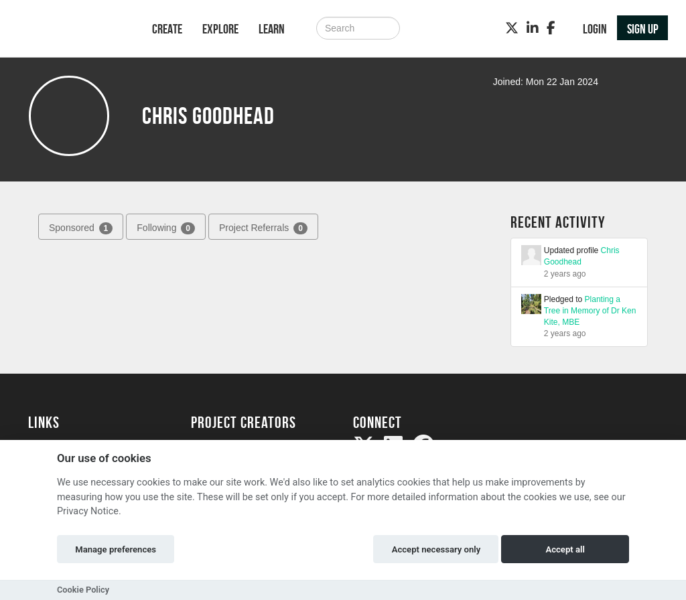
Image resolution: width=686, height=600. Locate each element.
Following (166, 228)
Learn (272, 28)
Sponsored (81, 228)
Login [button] (595, 28)
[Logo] (72, 30)
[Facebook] (551, 28)
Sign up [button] (643, 28)
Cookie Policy (83, 590)
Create (167, 28)
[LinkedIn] (533, 28)
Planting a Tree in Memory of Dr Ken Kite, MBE (590, 311)
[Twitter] (512, 28)
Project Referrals (263, 228)
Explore (220, 28)
